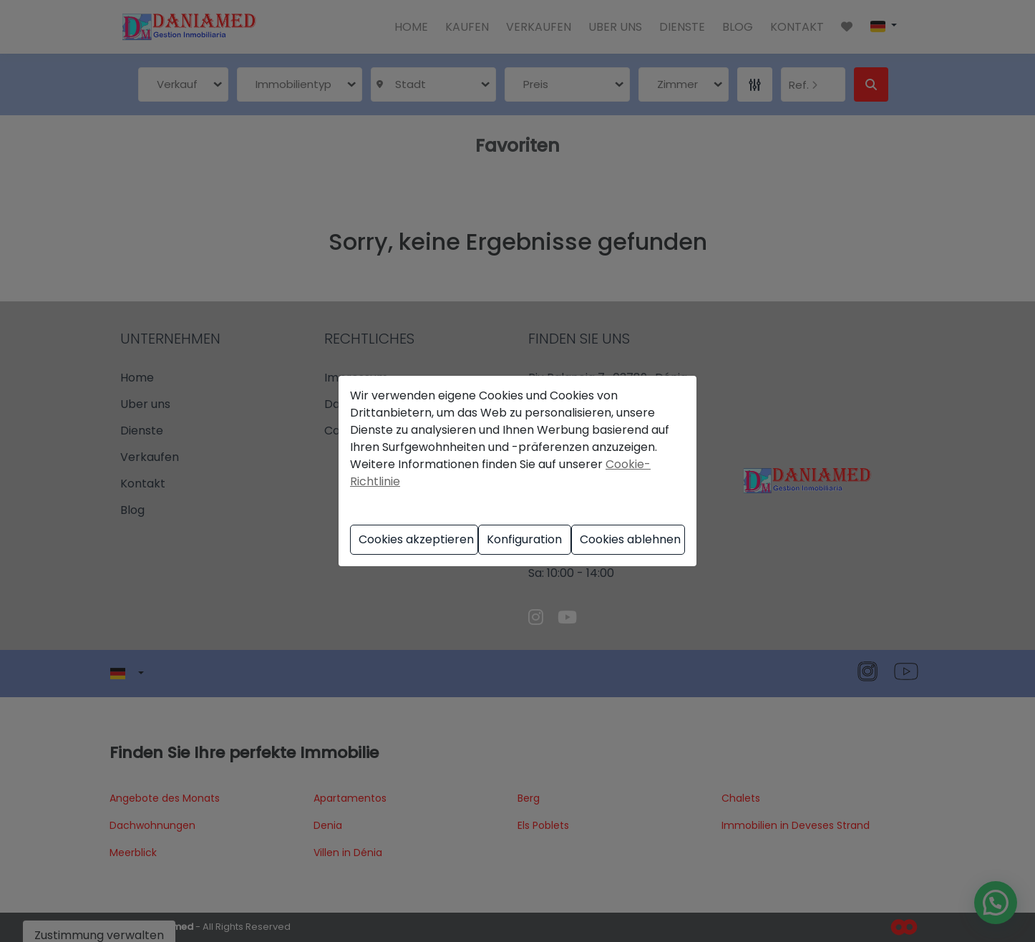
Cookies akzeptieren (416, 539)
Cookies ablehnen (630, 539)
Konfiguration (524, 539)
